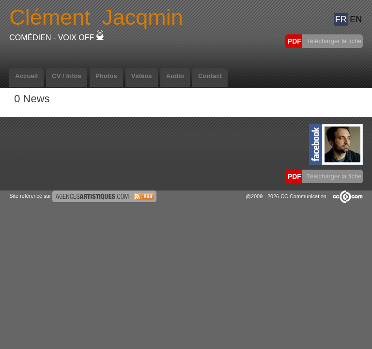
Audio (175, 75)
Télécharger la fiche (333, 41)
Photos (106, 75)
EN (356, 19)
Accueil (26, 75)
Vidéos (141, 75)
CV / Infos (66, 75)
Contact (210, 75)
